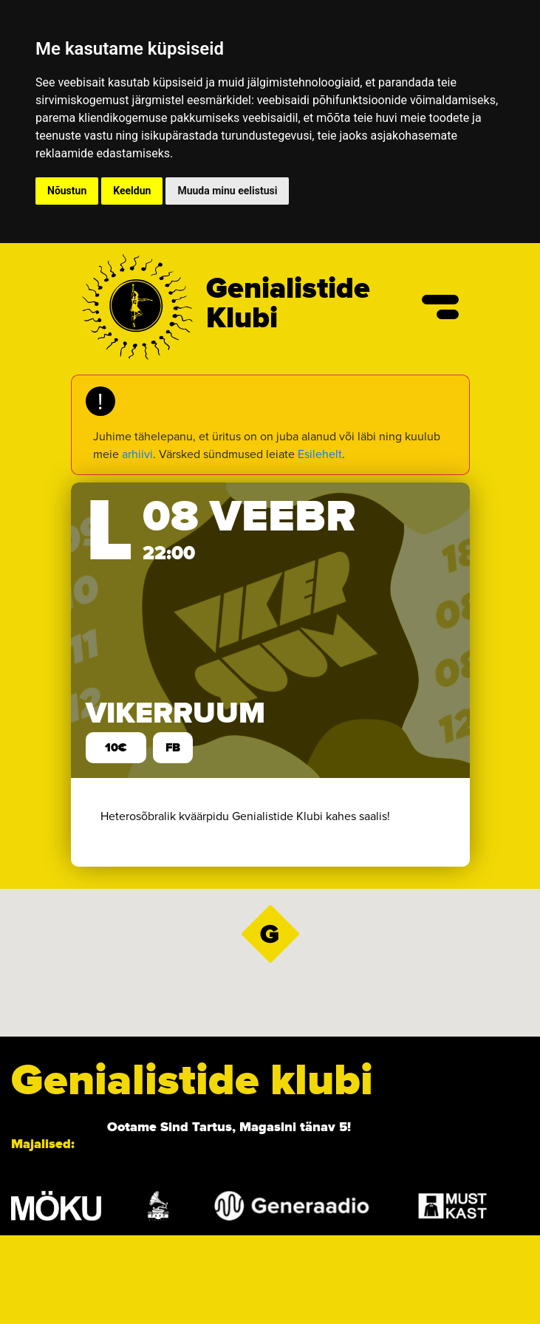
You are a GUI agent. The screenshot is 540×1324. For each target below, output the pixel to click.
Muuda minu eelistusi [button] (227, 191)
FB (172, 747)
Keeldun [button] (132, 191)
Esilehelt (320, 454)
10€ (116, 747)
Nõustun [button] (66, 191)
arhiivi (137, 454)
